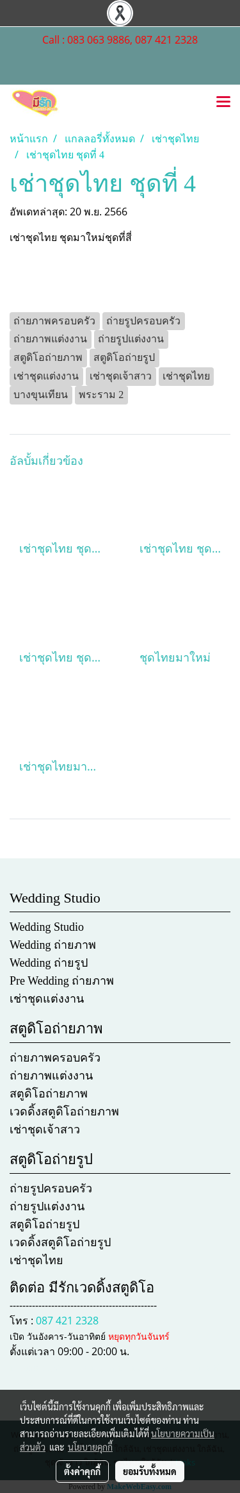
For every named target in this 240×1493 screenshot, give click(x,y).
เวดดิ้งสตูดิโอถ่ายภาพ (64, 1111)
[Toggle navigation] (223, 102)
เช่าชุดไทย (36, 1260)
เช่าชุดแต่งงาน (47, 998)
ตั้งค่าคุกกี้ (82, 1471)
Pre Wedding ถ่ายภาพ (62, 980)
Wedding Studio (47, 927)
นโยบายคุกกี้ (90, 1447)
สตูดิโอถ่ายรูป (44, 1224)
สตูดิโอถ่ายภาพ (49, 1093)
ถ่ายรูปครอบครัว (51, 1188)
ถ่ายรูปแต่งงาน (47, 1206)
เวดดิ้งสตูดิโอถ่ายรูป (60, 1242)
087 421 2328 (67, 1321)
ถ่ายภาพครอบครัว (55, 1057)
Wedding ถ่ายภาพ (53, 944)
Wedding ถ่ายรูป (49, 962)
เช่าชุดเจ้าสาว (45, 1129)
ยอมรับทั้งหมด (150, 1471)
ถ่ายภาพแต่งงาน (51, 1075)
